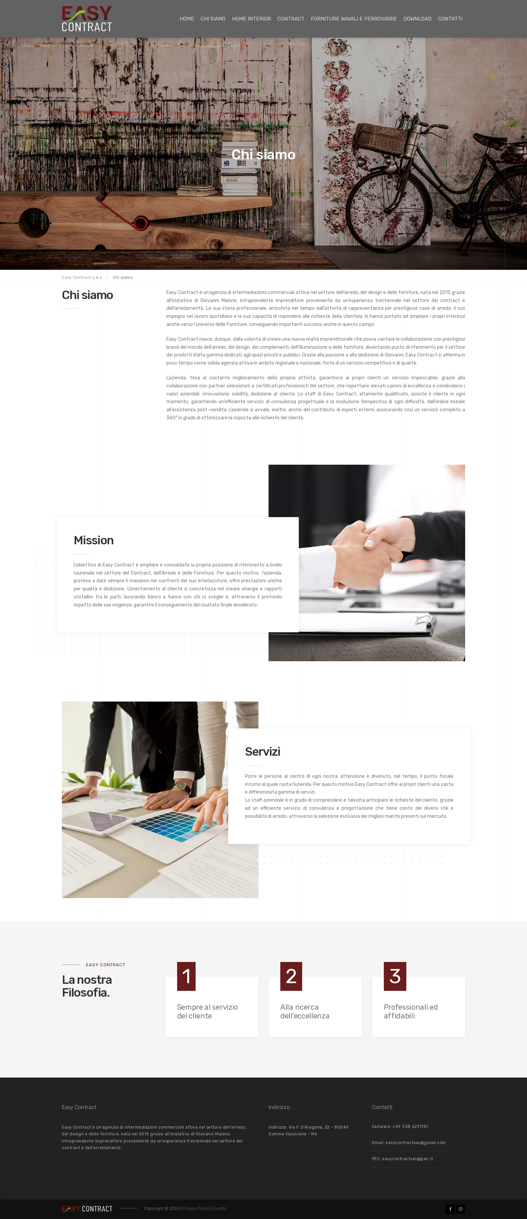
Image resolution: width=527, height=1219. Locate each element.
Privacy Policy (196, 1208)
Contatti (450, 19)
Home (187, 19)
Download (417, 19)
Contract (291, 19)
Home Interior (251, 19)
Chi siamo (213, 19)
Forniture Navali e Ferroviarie (354, 19)
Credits (219, 1208)
